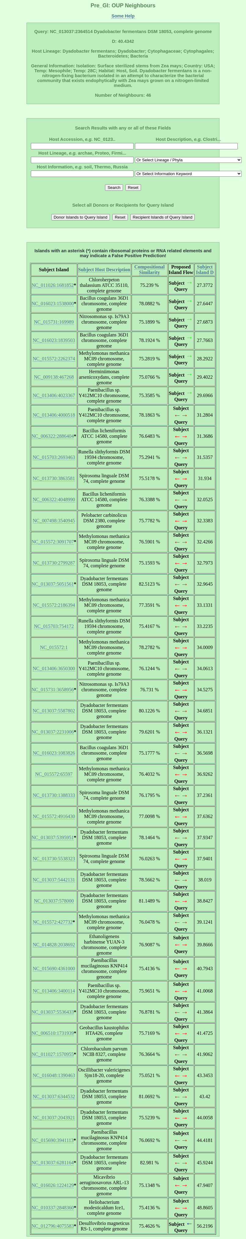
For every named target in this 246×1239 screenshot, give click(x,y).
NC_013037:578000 (54, 900)
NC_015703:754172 (54, 626)
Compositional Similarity (149, 269)
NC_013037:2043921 (54, 1117)
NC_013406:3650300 (54, 668)
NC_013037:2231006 (52, 731)
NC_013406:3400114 (54, 990)
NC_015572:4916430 (54, 816)
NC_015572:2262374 (54, 358)
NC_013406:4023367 (54, 395)
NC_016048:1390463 (54, 1075)
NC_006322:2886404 (52, 436)
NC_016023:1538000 (52, 303)
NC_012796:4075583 (52, 1226)
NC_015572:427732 (53, 922)
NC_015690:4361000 (54, 968)
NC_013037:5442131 (54, 879)
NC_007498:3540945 (54, 520)
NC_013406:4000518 (54, 415)
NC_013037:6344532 (54, 1096)
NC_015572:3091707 (52, 541)
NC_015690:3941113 (53, 1140)
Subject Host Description (104, 269)
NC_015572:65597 (54, 774)
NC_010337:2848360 (52, 1207)
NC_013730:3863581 (54, 478)
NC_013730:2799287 (54, 562)
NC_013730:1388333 (54, 795)
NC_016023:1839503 (54, 340)
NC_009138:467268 (54, 377)
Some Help (123, 15)
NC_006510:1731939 (52, 1033)
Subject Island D (205, 269)
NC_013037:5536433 (52, 1012)
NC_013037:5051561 (52, 584)
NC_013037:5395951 (52, 837)
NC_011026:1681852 (52, 285)
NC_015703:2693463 (54, 457)
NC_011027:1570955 (52, 1054)
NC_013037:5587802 (54, 710)
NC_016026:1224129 (52, 1185)
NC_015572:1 (54, 647)
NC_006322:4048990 (54, 499)
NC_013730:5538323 (54, 858)
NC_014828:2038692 (54, 944)
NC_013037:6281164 (52, 1162)
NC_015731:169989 (54, 322)
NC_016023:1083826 (54, 753)
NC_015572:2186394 (54, 605)
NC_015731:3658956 (52, 689)
